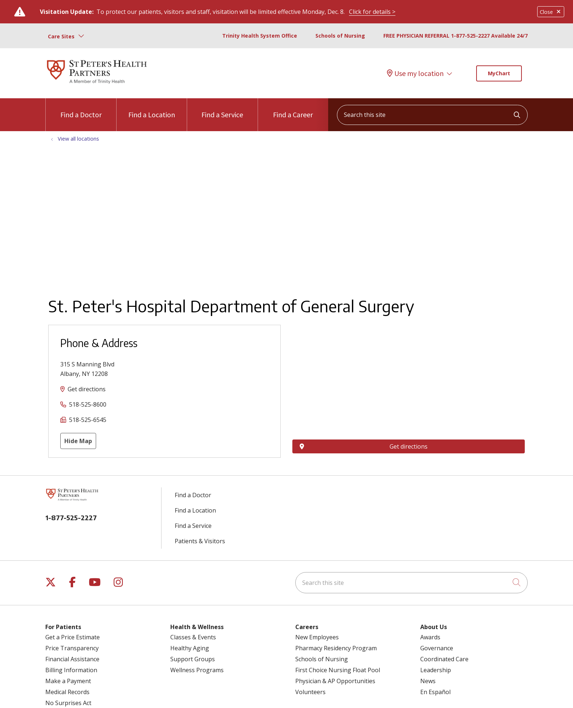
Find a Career (293, 108)
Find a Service (222, 108)
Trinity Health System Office (259, 35)
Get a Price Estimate (72, 637)
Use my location (415, 73)
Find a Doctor (81, 108)
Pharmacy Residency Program (336, 648)
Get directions (87, 389)
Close (551, 11)
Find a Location (151, 108)
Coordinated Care (444, 659)
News (428, 681)
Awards (430, 637)
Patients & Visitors (200, 541)
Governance (436, 648)
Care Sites (61, 36)
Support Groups (192, 659)
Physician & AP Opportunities (335, 681)
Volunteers (310, 692)
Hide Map (78, 441)
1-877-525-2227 (71, 517)
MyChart (499, 73)
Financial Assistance (72, 659)
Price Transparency (72, 648)
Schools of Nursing (340, 35)
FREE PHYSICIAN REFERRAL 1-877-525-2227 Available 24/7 (455, 35)
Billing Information (71, 670)
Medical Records (67, 692)
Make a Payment (68, 681)
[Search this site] (432, 115)
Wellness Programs (197, 670)
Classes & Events (193, 637)
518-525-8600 (87, 404)
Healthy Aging (189, 648)
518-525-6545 (87, 420)
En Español (435, 692)
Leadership (435, 670)
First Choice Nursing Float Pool (337, 670)
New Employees (317, 637)
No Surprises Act (68, 703)
